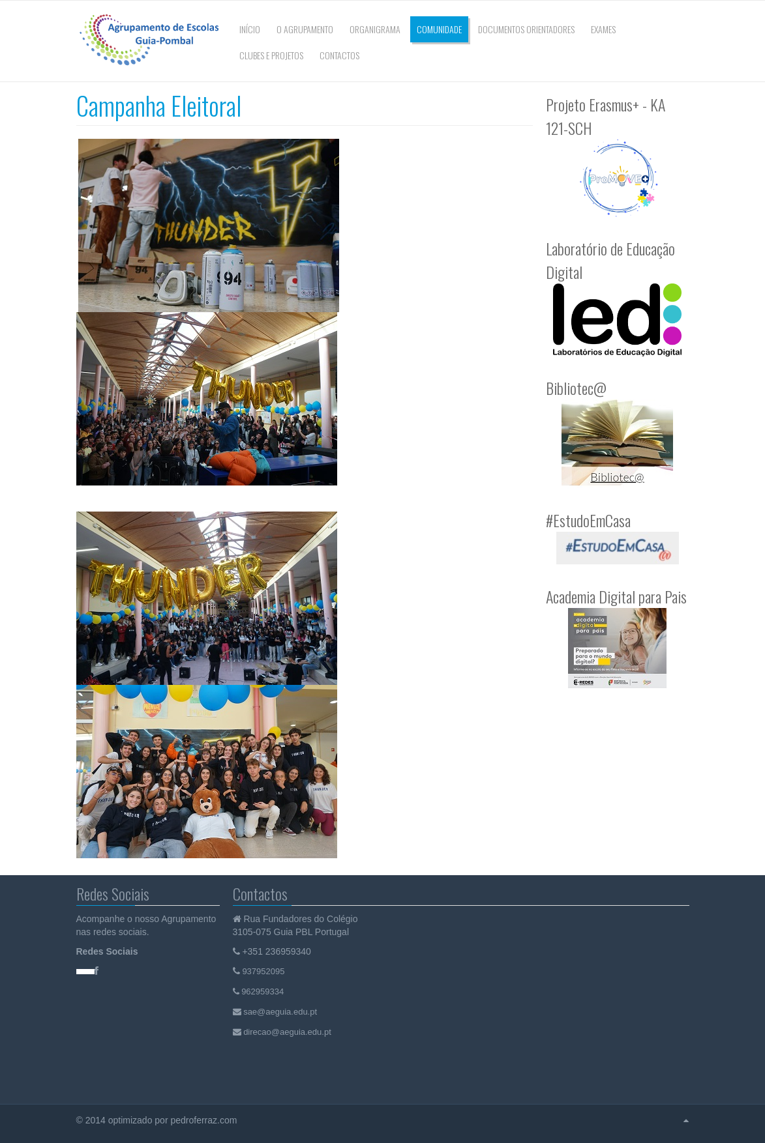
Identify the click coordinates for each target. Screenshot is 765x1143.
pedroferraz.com (204, 1120)
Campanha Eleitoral (158, 105)
